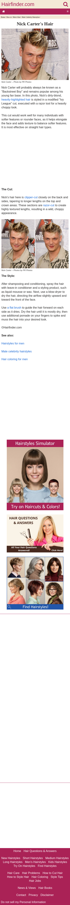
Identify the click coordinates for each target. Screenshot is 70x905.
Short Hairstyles (33, 858)
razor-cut (48, 205)
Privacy (33, 894)
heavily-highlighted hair (15, 99)
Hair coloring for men (14, 359)
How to (9, 17)
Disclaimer (47, 894)
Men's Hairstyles (35, 862)
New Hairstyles (10, 858)
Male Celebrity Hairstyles (30, 17)
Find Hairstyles (47, 865)
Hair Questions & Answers (40, 851)
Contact (21, 894)
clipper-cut (31, 197)
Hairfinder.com (17, 4)
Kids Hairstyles (57, 862)
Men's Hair (17, 17)
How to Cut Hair (53, 872)
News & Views (27, 887)
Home (3, 17)
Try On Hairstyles (24, 865)
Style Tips (57, 876)
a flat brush (14, 307)
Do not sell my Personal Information (23, 902)
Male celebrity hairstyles (16, 351)
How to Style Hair (18, 876)
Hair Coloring (40, 876)
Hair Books (45, 887)
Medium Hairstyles (57, 858)
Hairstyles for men (12, 343)
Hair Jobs (35, 880)
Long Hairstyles (13, 862)
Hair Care (13, 872)
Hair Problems (31, 872)
